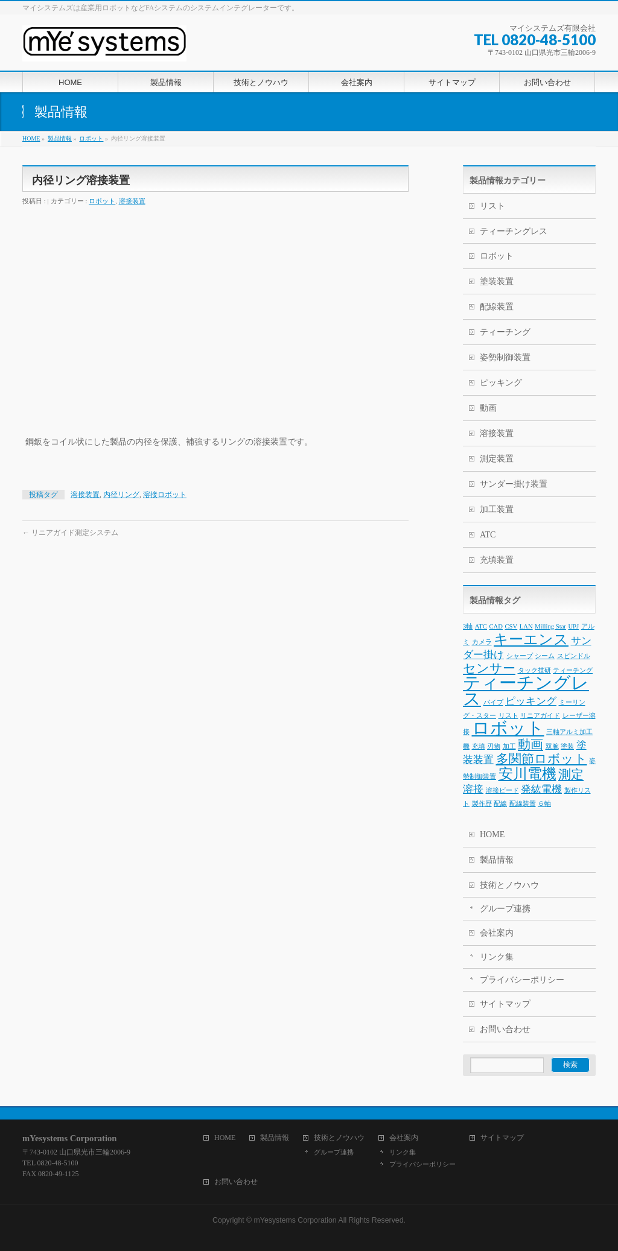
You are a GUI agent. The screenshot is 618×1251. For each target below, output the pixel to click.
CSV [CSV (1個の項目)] (511, 626)
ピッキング (501, 382)
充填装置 (497, 560)
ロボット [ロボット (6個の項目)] (508, 728)
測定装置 (497, 458)
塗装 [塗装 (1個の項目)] (567, 746)
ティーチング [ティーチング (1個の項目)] (573, 670)
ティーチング (505, 332)
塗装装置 (497, 281)
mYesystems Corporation (295, 1220)
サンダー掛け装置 (513, 484)
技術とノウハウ (509, 885)
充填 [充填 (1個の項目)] (478, 746)
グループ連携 (505, 908)
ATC (487, 534)
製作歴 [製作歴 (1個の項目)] (482, 803)
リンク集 (497, 956)
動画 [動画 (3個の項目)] (530, 744)
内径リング (121, 494)
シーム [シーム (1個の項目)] (545, 656)
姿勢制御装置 (505, 357)
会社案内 (497, 932)
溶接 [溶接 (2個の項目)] (473, 789)
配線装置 (497, 306)
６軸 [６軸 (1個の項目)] (544, 803)
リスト (492, 206)
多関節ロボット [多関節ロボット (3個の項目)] (541, 759)
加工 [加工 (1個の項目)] (509, 746)
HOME (492, 834)
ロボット (102, 200)
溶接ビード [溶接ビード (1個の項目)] (502, 790)
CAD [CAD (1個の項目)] (496, 626)
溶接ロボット (164, 494)
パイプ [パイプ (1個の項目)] (493, 702)
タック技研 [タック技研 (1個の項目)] (534, 670)
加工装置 (497, 509)
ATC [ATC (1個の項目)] (481, 626)
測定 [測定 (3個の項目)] (571, 774)
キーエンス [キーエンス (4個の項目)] (531, 639)
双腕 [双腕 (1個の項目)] (552, 746)
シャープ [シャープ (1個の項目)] (519, 656)
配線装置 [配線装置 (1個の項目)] (522, 803)
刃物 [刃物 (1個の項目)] (493, 746)
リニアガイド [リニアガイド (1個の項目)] (540, 715)
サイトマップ (505, 1004)
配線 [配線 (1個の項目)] (500, 803)
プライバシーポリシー (522, 979)
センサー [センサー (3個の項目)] (489, 668)
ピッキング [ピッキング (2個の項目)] (530, 701)
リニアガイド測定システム (70, 532)
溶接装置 (132, 200)
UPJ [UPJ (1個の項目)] (573, 626)
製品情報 (497, 859)
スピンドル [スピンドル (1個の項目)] (573, 656)
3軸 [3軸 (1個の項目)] (468, 626)
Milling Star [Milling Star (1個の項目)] (550, 626)
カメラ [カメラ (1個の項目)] (482, 642)
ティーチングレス (513, 231)
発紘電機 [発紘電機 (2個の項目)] (541, 789)
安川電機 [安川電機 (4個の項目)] (527, 773)
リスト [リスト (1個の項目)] (508, 715)
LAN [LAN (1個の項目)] (526, 626)
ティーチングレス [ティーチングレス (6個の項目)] (526, 690)
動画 (488, 408)
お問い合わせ (505, 1029)
